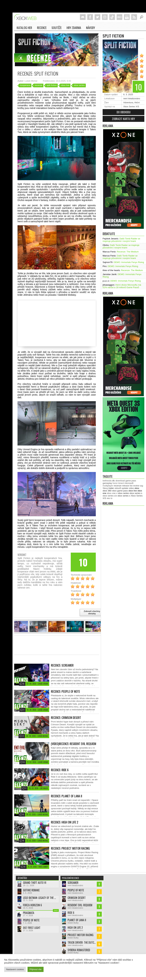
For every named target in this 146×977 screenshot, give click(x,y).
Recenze (42, 27)
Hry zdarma (74, 27)
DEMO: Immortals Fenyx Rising (129, 262)
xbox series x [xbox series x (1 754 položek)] (124, 495)
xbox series (79, 85)
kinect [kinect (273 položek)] (121, 483)
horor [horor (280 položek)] (115, 483)
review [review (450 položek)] (136, 485)
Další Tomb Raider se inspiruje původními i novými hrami (121, 239)
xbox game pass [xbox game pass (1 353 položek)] (120, 490)
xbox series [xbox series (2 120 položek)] (123, 493)
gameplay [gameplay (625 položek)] (107, 483)
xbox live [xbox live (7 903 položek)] (132, 490)
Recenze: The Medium (128, 251)
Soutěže (57, 27)
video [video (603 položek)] (131, 488)
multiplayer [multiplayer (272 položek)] (108, 485)
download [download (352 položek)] (120, 480)
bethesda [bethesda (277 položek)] (107, 480)
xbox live (65, 85)
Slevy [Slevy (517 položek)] (105, 488)
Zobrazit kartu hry (123, 119)
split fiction (52, 85)
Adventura (128, 102)
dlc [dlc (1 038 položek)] (113, 480)
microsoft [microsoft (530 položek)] (129, 483)
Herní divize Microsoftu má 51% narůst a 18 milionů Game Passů (122, 286)
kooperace (25, 85)
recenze (38, 85)
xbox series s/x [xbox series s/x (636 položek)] (110, 495)
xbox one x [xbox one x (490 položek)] (112, 493)
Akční (137, 102)
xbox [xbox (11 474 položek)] (137, 488)
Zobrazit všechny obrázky (92, 612)
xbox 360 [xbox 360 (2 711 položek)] (107, 490)
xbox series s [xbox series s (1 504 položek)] (135, 493)
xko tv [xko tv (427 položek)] (109, 498)
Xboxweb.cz (26, 17)
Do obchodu (123, 112)
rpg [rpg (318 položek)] (141, 485)
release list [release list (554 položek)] (127, 485)
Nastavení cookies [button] (15, 969)
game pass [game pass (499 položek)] (130, 480)
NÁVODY (90, 27)
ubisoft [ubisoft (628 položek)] (118, 488)
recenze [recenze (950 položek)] (117, 485)
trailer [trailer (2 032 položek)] (111, 488)
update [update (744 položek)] (125, 488)
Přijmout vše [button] (36, 969)
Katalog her (24, 27)
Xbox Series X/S (131, 106)
